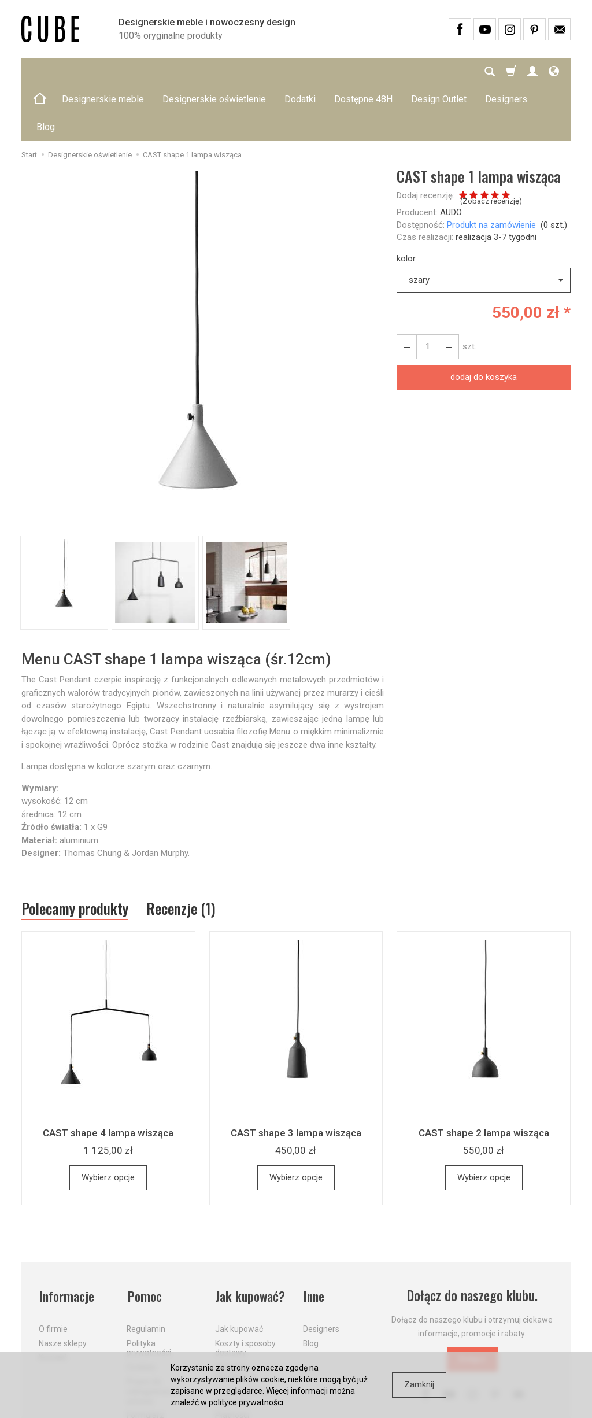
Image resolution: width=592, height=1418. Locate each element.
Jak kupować (239, 1272)
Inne (314, 1241)
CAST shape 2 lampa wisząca (483, 1078)
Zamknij (419, 1384)
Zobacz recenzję (490, 145)
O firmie (53, 1272)
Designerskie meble (103, 71)
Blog (311, 1286)
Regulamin (146, 1272)
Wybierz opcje (108, 1122)
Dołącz (472, 1304)
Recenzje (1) (184, 853)
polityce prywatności (246, 1402)
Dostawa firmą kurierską (242, 1339)
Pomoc (144, 1241)
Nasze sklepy (63, 1286)
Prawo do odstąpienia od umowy (153, 1334)
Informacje (67, 1241)
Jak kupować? (251, 1241)
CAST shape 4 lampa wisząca (108, 1078)
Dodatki (300, 71)
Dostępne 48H (363, 71)
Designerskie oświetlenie (214, 71)
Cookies (141, 1310)
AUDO (451, 157)
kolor (406, 203)
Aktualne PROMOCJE (236, 1315)
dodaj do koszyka (483, 321)
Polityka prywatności (149, 1291)
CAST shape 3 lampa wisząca (295, 1078)
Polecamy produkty (76, 854)
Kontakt (53, 1301)
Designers (321, 1272)
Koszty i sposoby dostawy (245, 1291)
